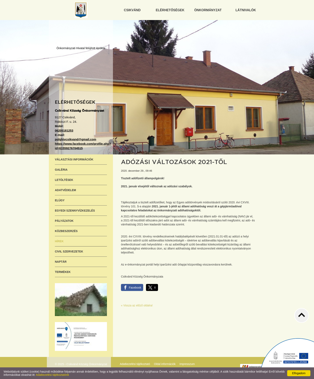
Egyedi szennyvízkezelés (75, 210)
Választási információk (74, 159)
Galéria (61, 169)
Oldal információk (165, 364)
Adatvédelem (65, 190)
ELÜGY (59, 200)
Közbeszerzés (66, 231)
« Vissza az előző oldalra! (137, 305)
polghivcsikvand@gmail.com (75, 139)
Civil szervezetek (69, 251)
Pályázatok (64, 220)
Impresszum (187, 364)
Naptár (60, 261)
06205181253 (64, 130)
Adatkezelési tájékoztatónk (52, 374)
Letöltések (64, 179)
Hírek (59, 241)
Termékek (63, 272)
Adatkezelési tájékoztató (135, 364)
